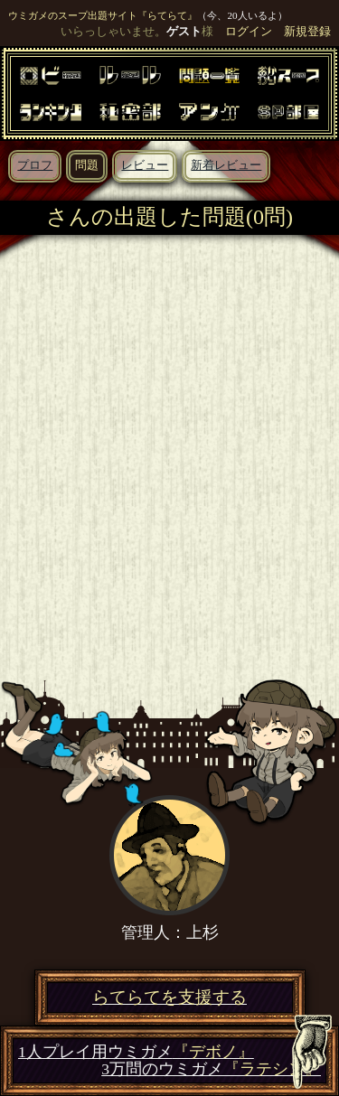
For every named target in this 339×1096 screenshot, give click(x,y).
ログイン (248, 31)
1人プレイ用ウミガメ (136, 1052)
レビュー (144, 165)
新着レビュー (226, 165)
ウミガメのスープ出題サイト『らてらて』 (102, 15)
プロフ (34, 165)
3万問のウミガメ (211, 1069)
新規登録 (307, 31)
